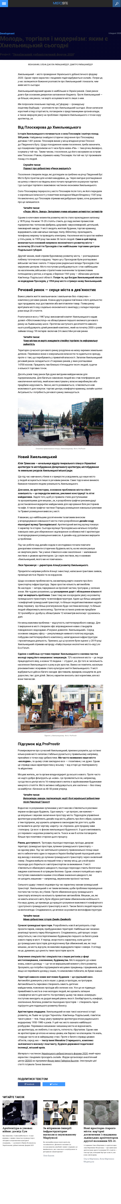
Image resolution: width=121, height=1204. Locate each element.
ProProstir (34, 107)
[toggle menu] (4, 3)
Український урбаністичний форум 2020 (43, 54)
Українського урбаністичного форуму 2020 (64, 1053)
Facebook (29, 1084)
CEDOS (28, 1060)
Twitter (54, 1084)
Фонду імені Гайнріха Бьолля (63, 1060)
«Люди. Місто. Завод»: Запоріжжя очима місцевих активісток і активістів (62, 211)
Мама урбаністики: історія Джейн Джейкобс (47, 919)
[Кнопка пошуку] (117, 3)
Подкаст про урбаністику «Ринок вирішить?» (47, 168)
